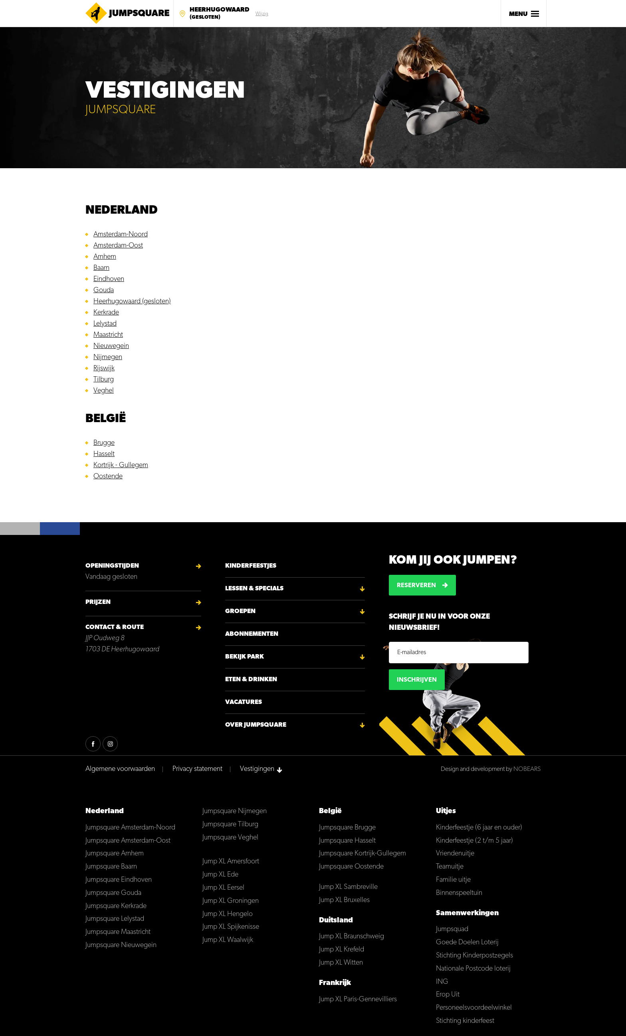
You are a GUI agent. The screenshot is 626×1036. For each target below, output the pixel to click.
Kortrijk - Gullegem (120, 465)
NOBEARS (527, 769)
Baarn (101, 268)
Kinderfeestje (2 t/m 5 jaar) (474, 841)
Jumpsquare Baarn (111, 867)
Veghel (103, 391)
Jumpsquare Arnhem (114, 853)
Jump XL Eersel (223, 888)
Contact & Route (114, 627)
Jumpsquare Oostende (351, 867)
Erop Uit (448, 995)
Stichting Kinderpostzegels (474, 955)
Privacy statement (197, 769)
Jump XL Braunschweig (351, 936)
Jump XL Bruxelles (344, 900)
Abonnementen (251, 634)
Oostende (108, 476)
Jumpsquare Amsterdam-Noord (130, 828)
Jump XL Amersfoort (230, 861)
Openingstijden (112, 566)
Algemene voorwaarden (120, 769)
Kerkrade (106, 313)
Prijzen (98, 602)
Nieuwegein (111, 346)
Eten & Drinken (251, 679)
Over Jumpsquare (255, 725)
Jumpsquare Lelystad (114, 919)
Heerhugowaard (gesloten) (132, 301)
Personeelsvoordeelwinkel (474, 1008)
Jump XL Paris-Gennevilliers (358, 999)
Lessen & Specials (254, 589)
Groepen (240, 611)
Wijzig (262, 14)
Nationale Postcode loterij (473, 969)
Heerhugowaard (220, 14)
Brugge (104, 443)
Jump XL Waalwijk (227, 940)
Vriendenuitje (455, 853)
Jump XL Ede (220, 875)
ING (442, 982)
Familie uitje (453, 880)
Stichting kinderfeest (465, 1021)
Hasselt (104, 454)
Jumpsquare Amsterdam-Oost (127, 841)
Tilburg (103, 379)
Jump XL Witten (341, 963)
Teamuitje (450, 867)
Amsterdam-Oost (118, 246)
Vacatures (243, 702)
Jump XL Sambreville (348, 887)
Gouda (103, 290)
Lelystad (105, 324)
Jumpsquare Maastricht (118, 932)
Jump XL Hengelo (227, 914)
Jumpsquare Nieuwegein (120, 945)
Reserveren (416, 585)
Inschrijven (417, 680)
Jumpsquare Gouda (113, 893)
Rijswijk (104, 368)
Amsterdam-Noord (120, 234)
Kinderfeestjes (250, 566)
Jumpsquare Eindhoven (118, 880)
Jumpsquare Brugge (347, 828)
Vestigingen (257, 769)
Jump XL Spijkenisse (230, 927)
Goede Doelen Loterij (467, 942)
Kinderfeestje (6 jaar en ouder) (479, 828)
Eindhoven (108, 279)
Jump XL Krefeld (341, 949)
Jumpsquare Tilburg (230, 824)
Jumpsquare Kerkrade (116, 906)
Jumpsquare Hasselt (347, 841)
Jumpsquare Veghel (230, 837)
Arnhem (104, 257)
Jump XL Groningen (230, 901)
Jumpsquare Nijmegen (234, 811)
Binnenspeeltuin (459, 893)
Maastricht (108, 335)
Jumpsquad (452, 929)
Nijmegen (107, 357)
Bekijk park (244, 657)
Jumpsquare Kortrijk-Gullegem (362, 853)
